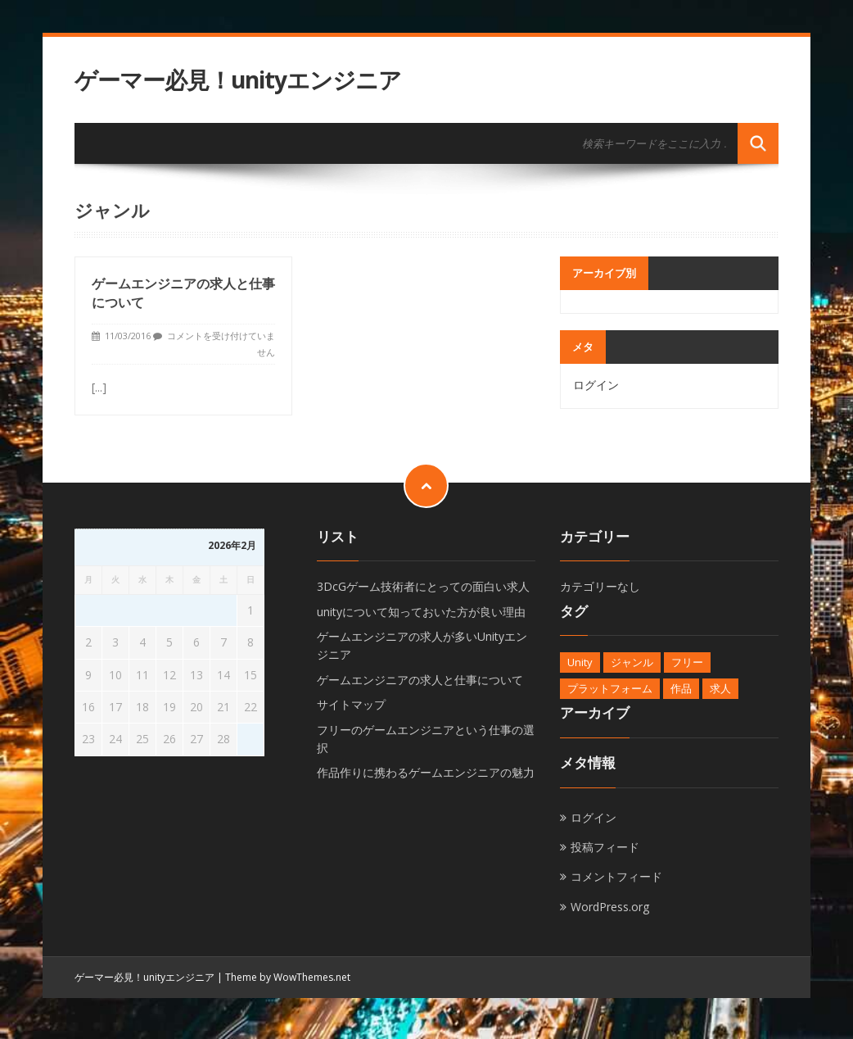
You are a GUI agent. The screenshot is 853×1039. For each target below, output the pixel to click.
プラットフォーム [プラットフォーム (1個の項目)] (609, 688)
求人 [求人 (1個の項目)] (720, 688)
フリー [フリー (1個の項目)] (687, 662)
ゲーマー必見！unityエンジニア (237, 80)
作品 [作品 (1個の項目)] (681, 688)
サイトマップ (351, 704)
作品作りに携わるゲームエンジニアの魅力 (426, 772)
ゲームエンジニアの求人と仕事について (420, 679)
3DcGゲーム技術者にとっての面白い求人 (423, 586)
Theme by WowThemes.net (287, 977)
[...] (99, 387)
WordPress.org (610, 906)
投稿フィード (605, 847)
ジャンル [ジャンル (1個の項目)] (632, 662)
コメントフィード (616, 876)
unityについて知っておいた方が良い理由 (421, 611)
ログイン (596, 384)
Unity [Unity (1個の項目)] (580, 662)
